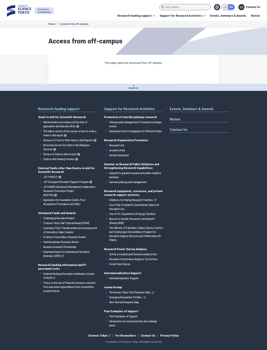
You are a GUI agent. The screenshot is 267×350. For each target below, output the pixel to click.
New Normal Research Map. (124, 302)
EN (231, 7)
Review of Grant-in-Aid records (59, 154)
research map (113, 287)
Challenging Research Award (58, 218)
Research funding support (134, 15)
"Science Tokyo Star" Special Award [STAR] (66, 223)
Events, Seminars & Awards (228, 15)
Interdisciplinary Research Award (61, 242)
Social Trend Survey (119, 264)
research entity (117, 150)
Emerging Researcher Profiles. (125, 297)
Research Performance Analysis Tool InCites (133, 259)
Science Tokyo (97, 335)
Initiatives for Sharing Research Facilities (131, 200)
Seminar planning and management (128, 182)
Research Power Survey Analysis (125, 249)
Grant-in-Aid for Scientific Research (62, 117)
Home (51, 24)
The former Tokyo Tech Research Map (129, 292)
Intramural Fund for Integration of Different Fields (135, 131)
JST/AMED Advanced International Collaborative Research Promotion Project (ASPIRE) (69, 191)
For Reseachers (125, 335)
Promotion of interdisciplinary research (130, 117)
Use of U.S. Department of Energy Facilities (132, 214)
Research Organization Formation (126, 140)
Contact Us (253, 7)
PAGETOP (133, 88)
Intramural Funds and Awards (57, 213)
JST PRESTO (50, 177)
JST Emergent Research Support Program (66, 182)
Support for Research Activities (181, 15)
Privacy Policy (169, 335)
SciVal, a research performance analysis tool (133, 254)
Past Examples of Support (121, 311)
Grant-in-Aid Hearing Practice (58, 159)
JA (225, 7)
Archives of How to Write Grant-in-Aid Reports (68, 140)
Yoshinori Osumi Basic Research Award (64, 237)
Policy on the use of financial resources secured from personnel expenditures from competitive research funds (69, 287)
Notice (255, 15)
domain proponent (119, 155)
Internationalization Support (122, 273)
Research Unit (116, 145)
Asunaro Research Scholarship (59, 247)
